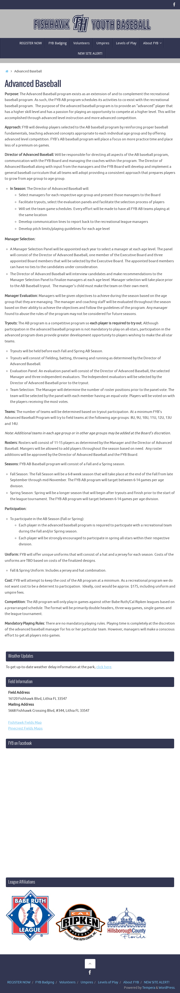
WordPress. (167, 988)
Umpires (87, 982)
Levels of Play (108, 982)
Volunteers (67, 982)
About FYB (131, 982)
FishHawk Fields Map (25, 722)
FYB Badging (44, 982)
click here (103, 667)
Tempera (148, 988)
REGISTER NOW (18, 982)
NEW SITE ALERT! (156, 982)
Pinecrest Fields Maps (25, 728)
